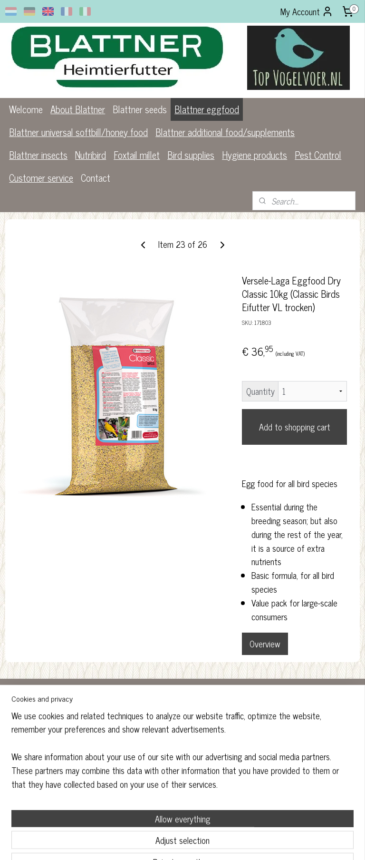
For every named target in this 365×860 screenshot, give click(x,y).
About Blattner (77, 109)
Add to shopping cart (294, 427)
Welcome (26, 109)
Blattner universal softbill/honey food (78, 132)
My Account (306, 11)
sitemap (153, 842)
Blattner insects (38, 155)
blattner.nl (148, 783)
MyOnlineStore (256, 842)
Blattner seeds (140, 109)
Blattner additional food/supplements (225, 132)
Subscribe (272, 755)
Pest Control (318, 155)
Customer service (41, 178)
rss (167, 842)
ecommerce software (193, 842)
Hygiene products (254, 155)
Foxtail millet (137, 155)
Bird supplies (190, 155)
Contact (95, 178)
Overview (265, 643)
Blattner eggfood (206, 109)
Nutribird (90, 155)
